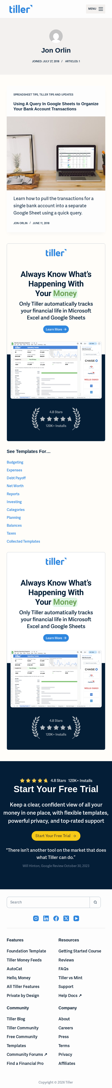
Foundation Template (26, 951)
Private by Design (23, 995)
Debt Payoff (16, 478)
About (64, 1018)
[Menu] (95, 8)
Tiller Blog (16, 1018)
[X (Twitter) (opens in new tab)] (66, 918)
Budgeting (15, 462)
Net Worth (15, 486)
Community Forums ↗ (27, 1054)
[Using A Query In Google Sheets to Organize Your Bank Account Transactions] (56, 153)
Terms (64, 1045)
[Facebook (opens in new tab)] (56, 918)
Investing (14, 501)
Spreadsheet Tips (25, 94)
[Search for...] (48, 902)
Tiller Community (23, 1027)
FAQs (63, 968)
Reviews (66, 960)
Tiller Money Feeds (24, 960)
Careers (65, 1027)
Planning (14, 517)
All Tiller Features (23, 986)
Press (63, 1036)
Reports (13, 494)
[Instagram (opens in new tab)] (36, 918)
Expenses (14, 470)
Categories (16, 509)
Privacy (65, 1054)
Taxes (11, 533)
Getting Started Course (79, 951)
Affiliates (66, 1063)
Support (65, 986)
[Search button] (95, 902)
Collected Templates (23, 541)
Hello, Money (18, 977)
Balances (14, 525)
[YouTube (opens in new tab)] (76, 918)
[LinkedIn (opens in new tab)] (46, 918)
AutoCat (14, 968)
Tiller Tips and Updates (56, 94)
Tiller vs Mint (70, 977)
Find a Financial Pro (25, 1063)
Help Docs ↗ (70, 995)
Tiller (69, 1082)
